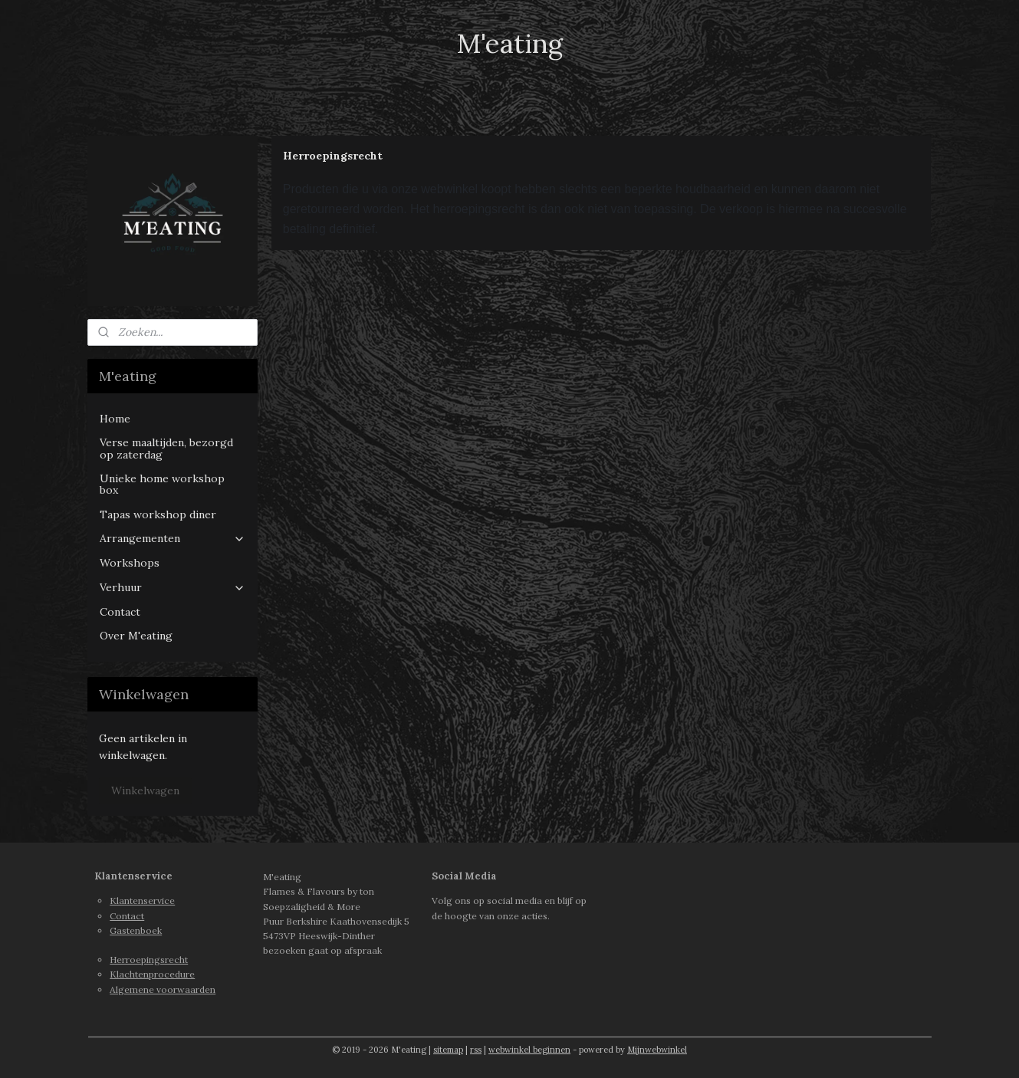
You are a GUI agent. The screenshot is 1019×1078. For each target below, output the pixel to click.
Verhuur (172, 587)
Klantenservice (142, 900)
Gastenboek (136, 930)
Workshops (129, 563)
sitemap (448, 1049)
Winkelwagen (145, 790)
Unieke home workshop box (162, 484)
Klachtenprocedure (152, 974)
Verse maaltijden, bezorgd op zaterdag (166, 448)
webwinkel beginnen (529, 1049)
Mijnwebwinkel (657, 1049)
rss (476, 1049)
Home (115, 419)
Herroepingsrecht (149, 959)
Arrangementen (172, 538)
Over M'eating (136, 636)
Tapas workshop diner (158, 514)
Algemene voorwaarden (162, 989)
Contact (120, 612)
